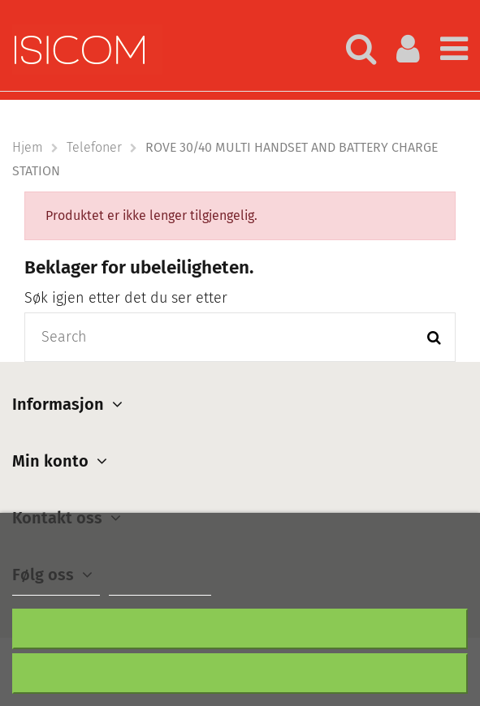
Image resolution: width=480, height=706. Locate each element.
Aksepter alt (240, 673)
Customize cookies (160, 588)
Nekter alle (240, 628)
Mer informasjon (56, 588)
